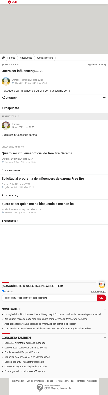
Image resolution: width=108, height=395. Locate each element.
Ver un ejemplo (98, 291)
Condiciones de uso (44, 381)
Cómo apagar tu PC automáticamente (24, 362)
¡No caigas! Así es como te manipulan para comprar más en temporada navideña (46, 319)
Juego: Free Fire (44, 57)
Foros (12, 57)
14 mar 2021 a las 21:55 (36, 83)
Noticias (7, 291)
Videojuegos (26, 57)
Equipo (30, 381)
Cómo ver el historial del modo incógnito (25, 343)
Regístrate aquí (18, 381)
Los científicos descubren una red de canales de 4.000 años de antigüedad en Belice (47, 328)
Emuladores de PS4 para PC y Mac (22, 352)
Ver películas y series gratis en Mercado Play (27, 357)
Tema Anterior (12, 64)
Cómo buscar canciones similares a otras (25, 347)
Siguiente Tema (95, 64)
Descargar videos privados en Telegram (24, 371)
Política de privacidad (64, 381)
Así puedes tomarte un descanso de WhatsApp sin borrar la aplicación (40, 323)
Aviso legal (92, 381)
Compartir (11, 97)
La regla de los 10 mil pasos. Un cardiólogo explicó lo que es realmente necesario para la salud (52, 314)
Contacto (80, 381)
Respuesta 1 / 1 (10, 116)
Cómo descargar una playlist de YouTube (25, 366)
